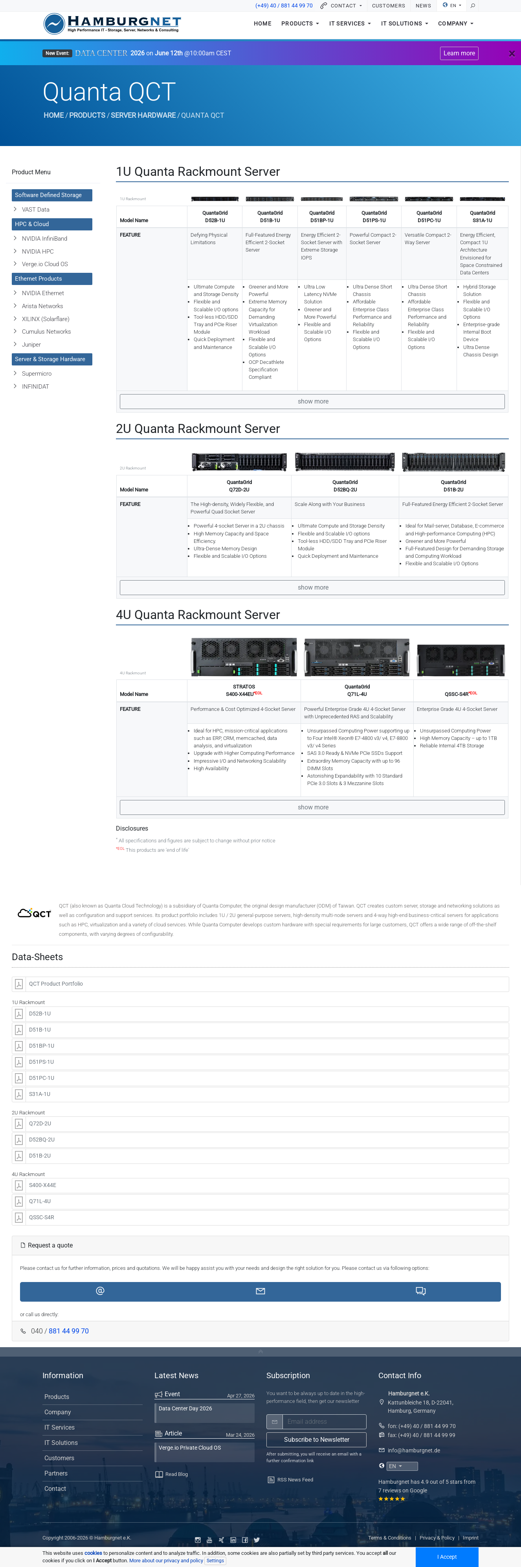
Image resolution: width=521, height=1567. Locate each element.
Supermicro (36, 373)
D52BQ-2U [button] (42, 1139)
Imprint (471, 1538)
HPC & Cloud (32, 224)
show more (312, 401)
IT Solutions (402, 26)
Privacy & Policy (437, 1538)
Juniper (31, 344)
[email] (325, 1421)
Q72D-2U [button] (40, 1123)
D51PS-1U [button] (41, 1062)
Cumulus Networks (46, 331)
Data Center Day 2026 (185, 1408)
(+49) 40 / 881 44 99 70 (284, 5)
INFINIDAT (35, 386)
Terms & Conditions (389, 1538)
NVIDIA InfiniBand (44, 238)
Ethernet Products (38, 278)
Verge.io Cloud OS (45, 264)
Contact (55, 1488)
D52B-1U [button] (40, 1013)
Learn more (459, 53)
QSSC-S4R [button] (41, 1217)
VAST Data (36, 209)
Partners (56, 1473)
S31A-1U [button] (39, 1094)
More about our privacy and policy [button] (166, 1560)
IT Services (348, 26)
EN (450, 5)
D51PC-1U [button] (41, 1078)
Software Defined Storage (48, 195)
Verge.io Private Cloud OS (190, 1448)
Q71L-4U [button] (40, 1201)
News (423, 6)
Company (453, 26)
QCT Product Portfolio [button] (56, 984)
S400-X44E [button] (42, 1185)
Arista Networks (42, 306)
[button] (100, 1292)
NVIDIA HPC (38, 251)
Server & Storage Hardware (50, 359)
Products (297, 26)
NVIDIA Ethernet (43, 293)
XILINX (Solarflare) (46, 319)
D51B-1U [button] (40, 1029)
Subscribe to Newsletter (316, 1439)
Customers (388, 6)
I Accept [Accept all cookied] (447, 1557)
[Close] (511, 53)
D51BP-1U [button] (41, 1046)
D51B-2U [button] (40, 1155)
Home (263, 26)
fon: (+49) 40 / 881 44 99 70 (422, 1426)
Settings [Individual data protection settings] (215, 1560)
